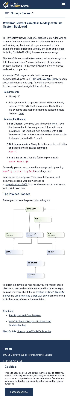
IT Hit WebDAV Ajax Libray (44, 79)
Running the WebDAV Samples (25, 315)
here (21, 113)
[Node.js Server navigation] (35, 13)
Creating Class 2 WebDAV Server (32, 295)
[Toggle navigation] (63, 5)
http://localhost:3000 (16, 184)
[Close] (19, 392)
